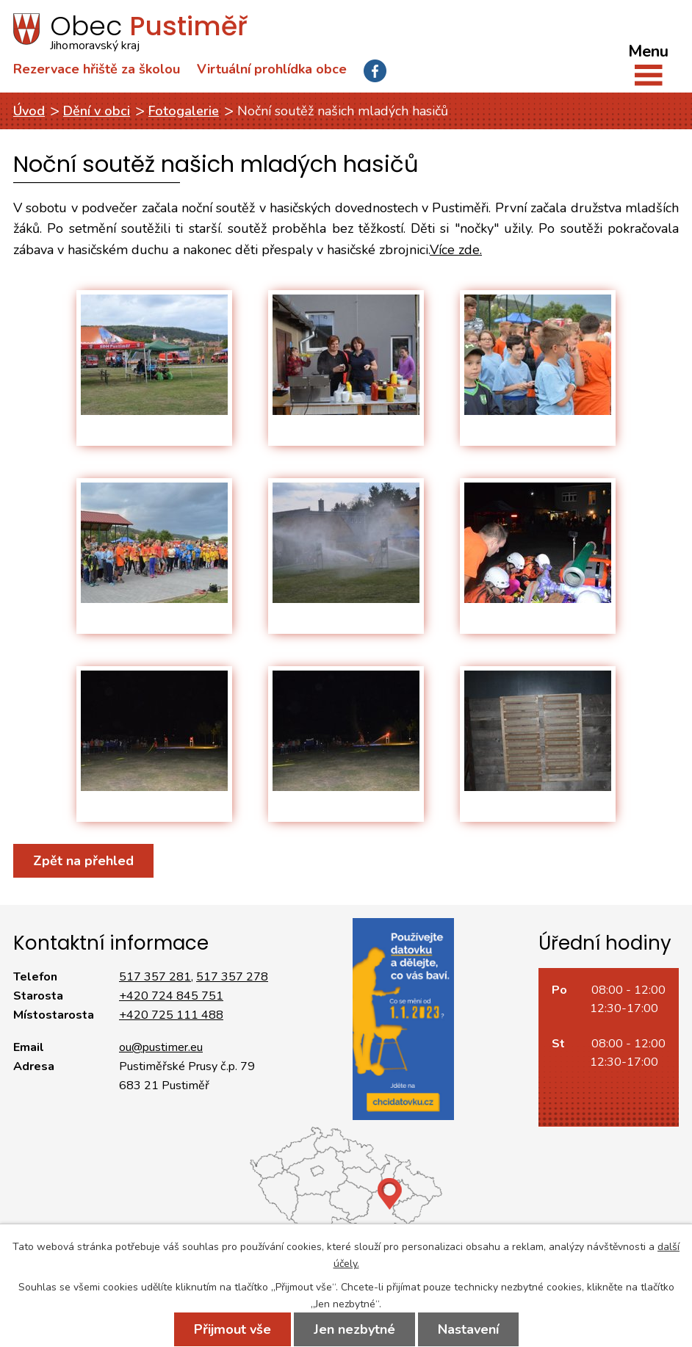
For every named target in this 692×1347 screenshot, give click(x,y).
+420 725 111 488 (171, 1015)
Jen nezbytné (354, 1329)
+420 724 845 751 (171, 996)
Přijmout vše (232, 1329)
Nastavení (468, 1329)
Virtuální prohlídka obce (272, 69)
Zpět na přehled (83, 861)
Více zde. (456, 250)
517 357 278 (232, 977)
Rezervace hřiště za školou (96, 69)
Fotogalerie (183, 111)
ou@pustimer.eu (161, 1047)
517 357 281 (155, 977)
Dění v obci (96, 111)
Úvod (29, 111)
